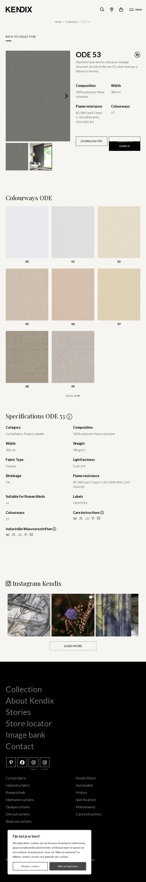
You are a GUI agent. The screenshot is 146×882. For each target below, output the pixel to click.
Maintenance (85, 807)
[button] (29, 615)
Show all (73, 395)
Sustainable (84, 785)
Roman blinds (15, 792)
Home (58, 21)
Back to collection (21, 36)
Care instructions (88, 814)
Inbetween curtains (20, 799)
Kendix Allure (86, 778)
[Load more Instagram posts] (73, 645)
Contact (20, 746)
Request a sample (124, 144)
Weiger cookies (30, 866)
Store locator (29, 723)
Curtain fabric (16, 778)
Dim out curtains (18, 814)
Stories (18, 712)
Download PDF (91, 141)
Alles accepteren (68, 866)
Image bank (25, 734)
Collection (71, 21)
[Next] (66, 96)
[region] (49, 852)
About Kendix (30, 700)
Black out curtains (19, 821)
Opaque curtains (18, 807)
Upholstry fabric (18, 785)
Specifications (86, 799)
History (81, 792)
